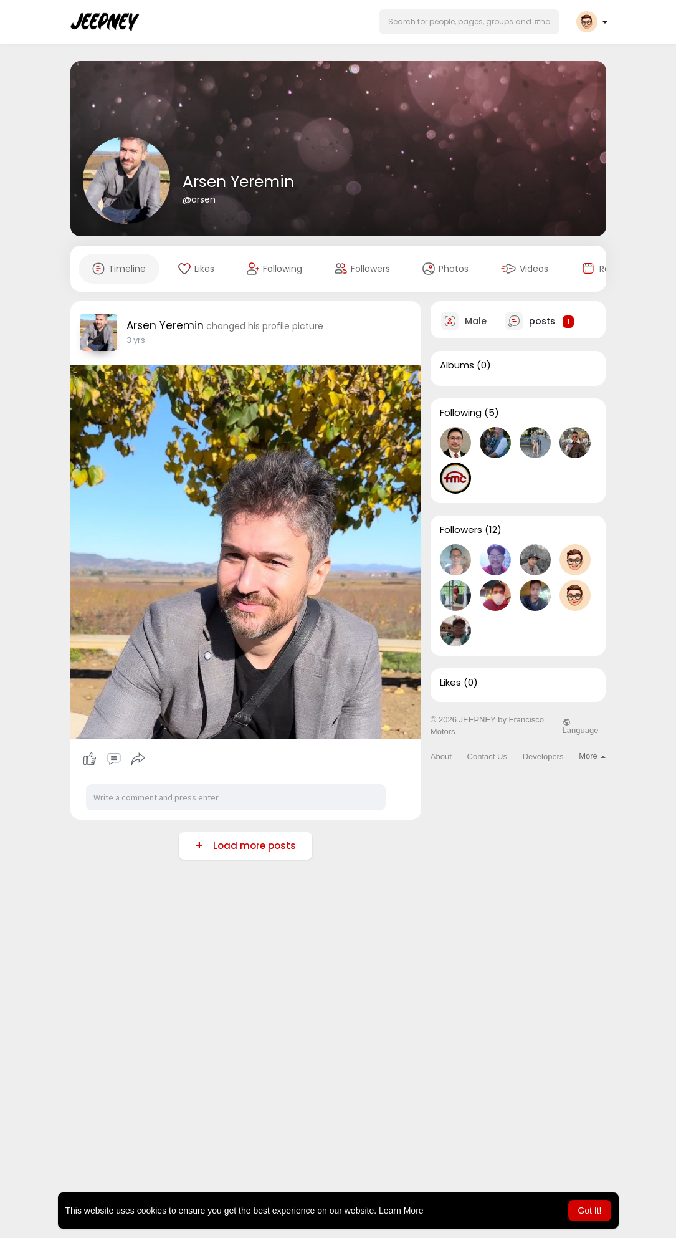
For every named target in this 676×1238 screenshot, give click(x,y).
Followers (461, 530)
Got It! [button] (589, 1211)
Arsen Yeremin (238, 182)
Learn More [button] (401, 1211)
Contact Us (487, 756)
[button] (469, 21)
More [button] (592, 756)
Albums (457, 365)
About (441, 756)
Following (461, 413)
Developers (543, 756)
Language (581, 726)
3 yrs (135, 340)
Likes (450, 683)
